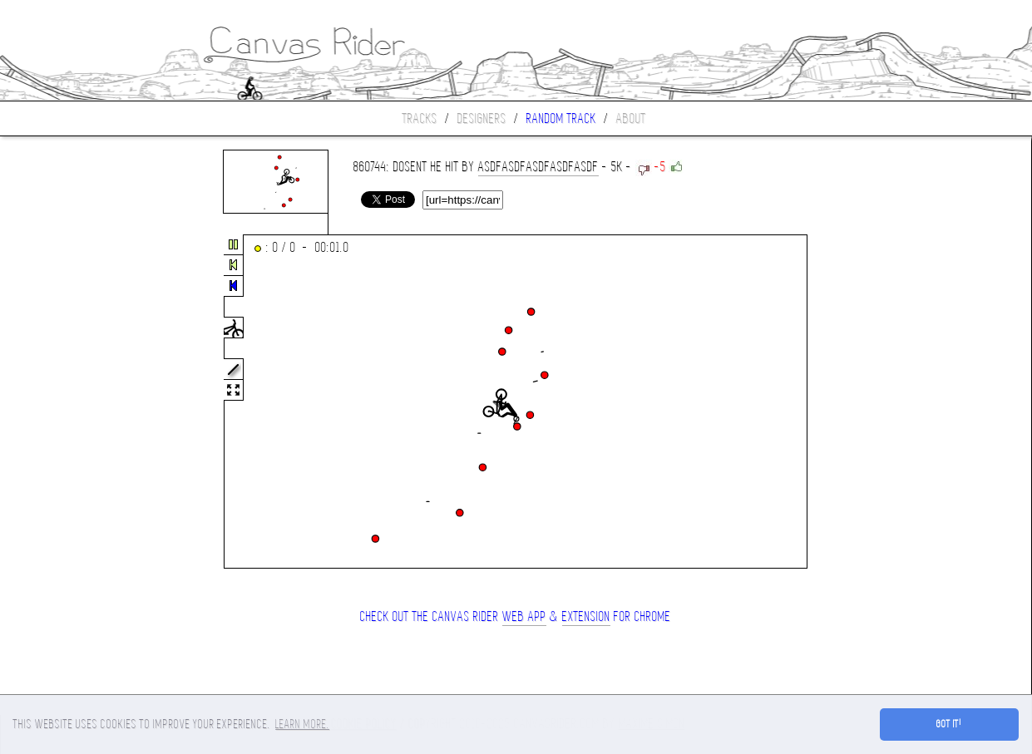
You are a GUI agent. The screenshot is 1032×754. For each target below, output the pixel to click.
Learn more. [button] (302, 724)
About (631, 118)
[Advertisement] (70, 402)
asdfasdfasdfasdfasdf (538, 166)
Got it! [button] (949, 724)
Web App (524, 616)
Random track (561, 118)
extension (586, 616)
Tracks (419, 118)
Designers (481, 118)
